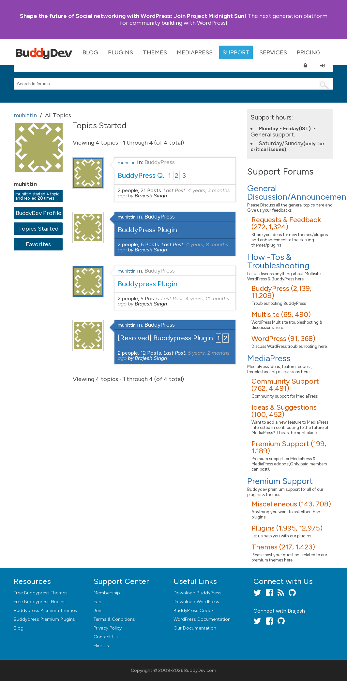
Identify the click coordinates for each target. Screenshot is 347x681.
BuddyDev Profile (38, 213)
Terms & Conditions (114, 619)
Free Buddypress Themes (41, 593)
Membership (107, 593)
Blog (90, 52)
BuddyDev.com (200, 670)
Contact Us (106, 637)
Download (197, 593)
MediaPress (195, 52)
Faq (97, 601)
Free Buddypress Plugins (40, 601)
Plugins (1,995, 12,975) (287, 528)
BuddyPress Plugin (147, 229)
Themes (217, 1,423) (283, 547)
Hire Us (101, 645)
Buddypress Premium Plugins (44, 619)
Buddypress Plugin (147, 283)
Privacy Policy (108, 628)
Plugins (120, 52)
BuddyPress (159, 162)
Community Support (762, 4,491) (285, 385)
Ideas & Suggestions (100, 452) (284, 411)
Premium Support (280, 481)
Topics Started (38, 228)
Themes (155, 52)
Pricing (309, 52)
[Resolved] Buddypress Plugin (165, 337)
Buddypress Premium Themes (45, 610)
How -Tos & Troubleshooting (278, 261)
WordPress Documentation (202, 619)
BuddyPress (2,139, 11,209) (281, 292)
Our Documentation (195, 628)
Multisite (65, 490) (281, 314)
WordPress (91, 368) (283, 338)
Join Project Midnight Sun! (133, 16)
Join (98, 610)
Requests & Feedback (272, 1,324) (286, 223)
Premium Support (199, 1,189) (288, 447)
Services (273, 52)
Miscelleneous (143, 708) (291, 504)
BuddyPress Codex (193, 610)
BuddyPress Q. (141, 175)
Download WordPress (196, 601)
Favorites (38, 244)
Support (235, 52)
